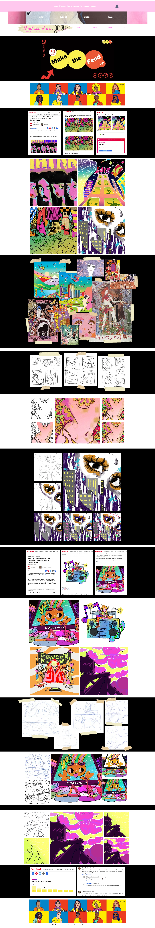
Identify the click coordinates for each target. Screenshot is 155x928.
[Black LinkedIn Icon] (53, 924)
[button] (117, 6)
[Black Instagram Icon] (55, 924)
